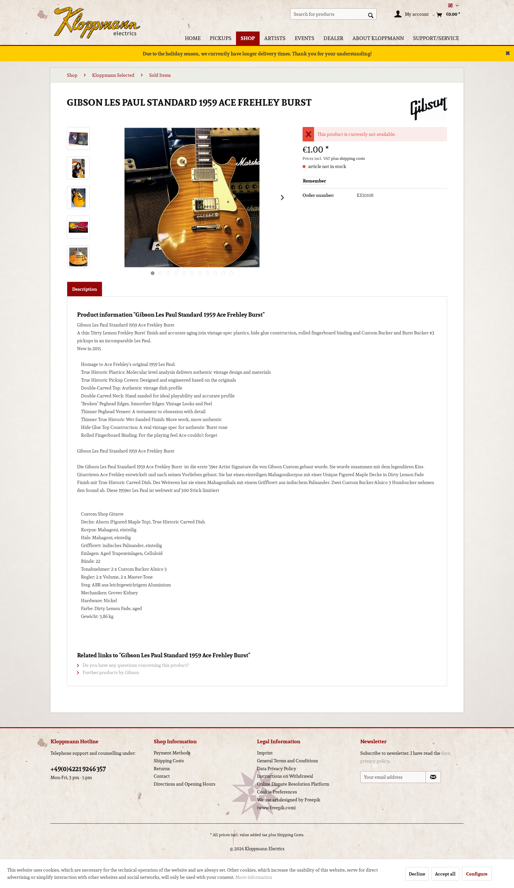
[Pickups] (220, 38)
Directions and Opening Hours (184, 784)
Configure (476, 873)
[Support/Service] (436, 38)
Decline (417, 873)
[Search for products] (333, 14)
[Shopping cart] (447, 14)
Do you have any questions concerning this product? (133, 665)
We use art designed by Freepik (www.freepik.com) (288, 803)
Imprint (265, 752)
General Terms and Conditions (287, 760)
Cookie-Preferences (277, 791)
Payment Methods (172, 752)
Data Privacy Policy (276, 768)
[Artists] (275, 38)
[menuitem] (333, 14)
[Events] (304, 38)
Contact (162, 776)
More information (253, 877)
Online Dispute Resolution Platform (293, 784)
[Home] (192, 38)
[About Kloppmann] (378, 38)
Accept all (445, 873)
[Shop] (248, 38)
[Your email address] (393, 777)
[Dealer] (333, 38)
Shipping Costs (169, 760)
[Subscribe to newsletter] (433, 777)
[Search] (371, 14)
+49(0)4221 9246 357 (78, 769)
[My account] (412, 14)
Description (84, 289)
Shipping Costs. (290, 835)
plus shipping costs (348, 158)
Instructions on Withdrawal (285, 776)
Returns (162, 768)
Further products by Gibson (108, 672)
